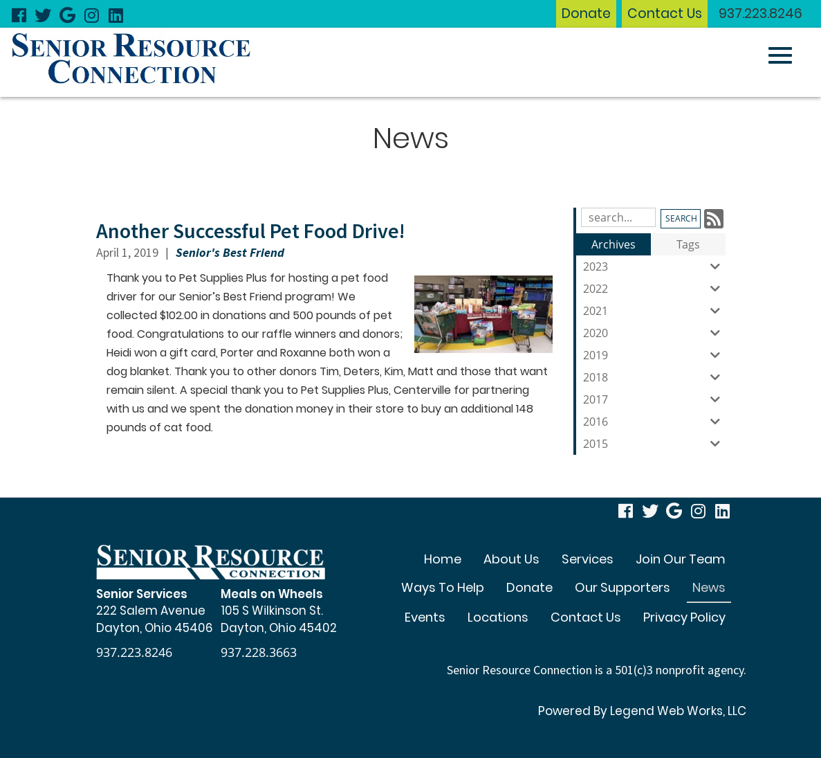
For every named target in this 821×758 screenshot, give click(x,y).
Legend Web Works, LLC (678, 711)
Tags (688, 244)
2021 (654, 311)
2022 (654, 289)
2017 (654, 399)
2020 (654, 333)
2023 (654, 266)
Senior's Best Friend (230, 252)
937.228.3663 (259, 652)
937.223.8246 (760, 13)
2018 (654, 377)
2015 (654, 444)
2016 (654, 421)
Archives (613, 244)
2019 (654, 355)
